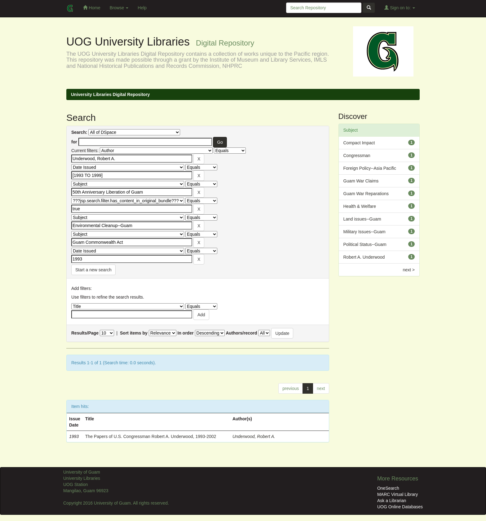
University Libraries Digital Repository (110, 94)
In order (186, 333)
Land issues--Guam (362, 219)
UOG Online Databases (400, 506)
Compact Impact (359, 142)
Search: (79, 132)
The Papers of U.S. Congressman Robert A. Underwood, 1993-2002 (150, 436)
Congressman (356, 155)
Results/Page (85, 333)
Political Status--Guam (365, 244)
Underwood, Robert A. (253, 436)
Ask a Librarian (391, 500)
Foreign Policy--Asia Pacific (369, 168)
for (74, 141)
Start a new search (93, 269)
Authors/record (241, 333)
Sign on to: (399, 7)
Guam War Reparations (366, 193)
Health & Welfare (359, 206)
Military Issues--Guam (364, 231)
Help (142, 7)
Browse (119, 7)
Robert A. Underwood (364, 257)
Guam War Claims (361, 180)
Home (91, 7)
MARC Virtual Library (397, 494)
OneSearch (388, 488)
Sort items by (134, 333)
